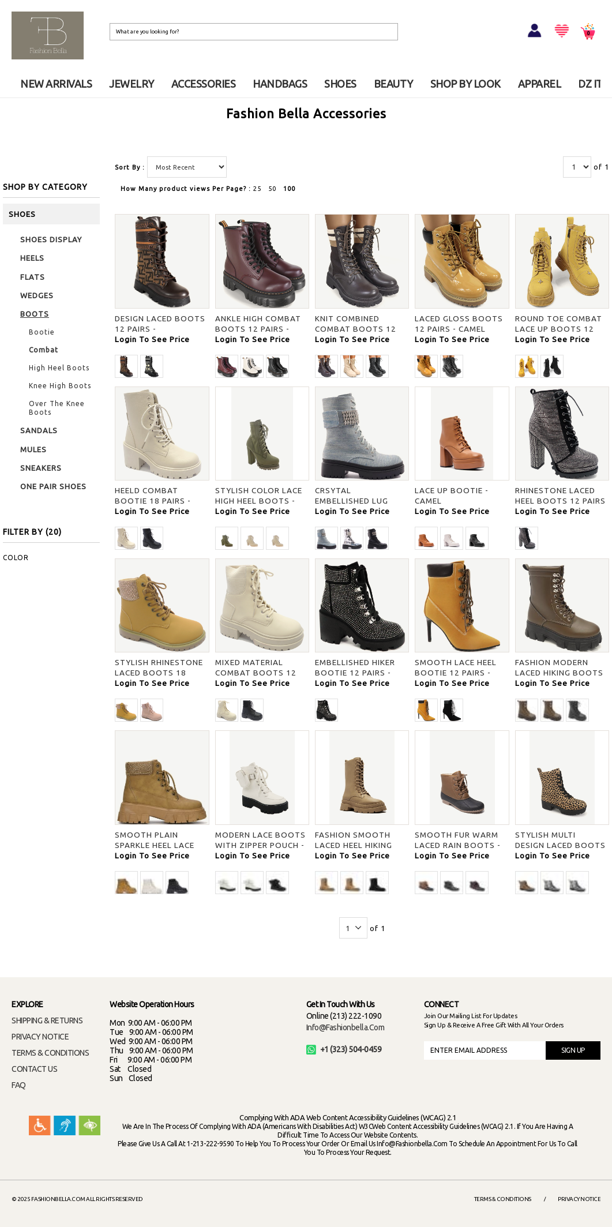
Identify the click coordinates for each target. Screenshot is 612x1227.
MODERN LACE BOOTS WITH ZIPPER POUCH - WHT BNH (260, 845)
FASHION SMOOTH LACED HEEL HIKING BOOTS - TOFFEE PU (356, 845)
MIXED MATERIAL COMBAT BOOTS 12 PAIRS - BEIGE (255, 673)
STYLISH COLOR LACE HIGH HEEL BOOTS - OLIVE (258, 501)
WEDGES (37, 295)
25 (257, 188)
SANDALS (39, 430)
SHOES (340, 83)
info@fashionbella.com (345, 1027)
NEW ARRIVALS (56, 83)
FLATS (32, 277)
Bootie (42, 332)
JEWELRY (131, 83)
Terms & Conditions (502, 1199)
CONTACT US (34, 1069)
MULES (33, 449)
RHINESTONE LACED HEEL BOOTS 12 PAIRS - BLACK (560, 501)
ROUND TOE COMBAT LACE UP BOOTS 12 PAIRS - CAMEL (558, 329)
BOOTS (34, 314)
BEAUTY (393, 83)
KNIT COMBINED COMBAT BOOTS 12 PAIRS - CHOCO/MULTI (359, 329)
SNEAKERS (41, 468)
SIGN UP (573, 1050)
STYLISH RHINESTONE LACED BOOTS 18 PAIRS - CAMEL (159, 673)
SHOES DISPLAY (51, 239)
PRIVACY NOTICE (40, 1036)
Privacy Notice (579, 1199)
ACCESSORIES (203, 83)
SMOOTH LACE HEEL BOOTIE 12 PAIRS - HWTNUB (456, 673)
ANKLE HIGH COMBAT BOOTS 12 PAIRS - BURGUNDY (258, 329)
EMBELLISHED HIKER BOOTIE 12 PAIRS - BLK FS (355, 673)
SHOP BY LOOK (465, 83)
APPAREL (539, 83)
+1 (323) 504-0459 (344, 1049)
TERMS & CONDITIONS (50, 1052)
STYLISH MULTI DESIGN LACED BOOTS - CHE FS (560, 845)
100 (289, 188)
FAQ (19, 1085)
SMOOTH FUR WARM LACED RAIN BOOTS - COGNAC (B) (458, 845)
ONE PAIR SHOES (53, 486)
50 (272, 188)
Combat (43, 350)
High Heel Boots (59, 368)
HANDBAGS (280, 83)
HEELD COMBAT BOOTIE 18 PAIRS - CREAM (153, 501)
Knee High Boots (60, 385)
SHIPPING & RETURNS (47, 1020)
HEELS (32, 258)
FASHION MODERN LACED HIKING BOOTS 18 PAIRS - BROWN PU (559, 673)
